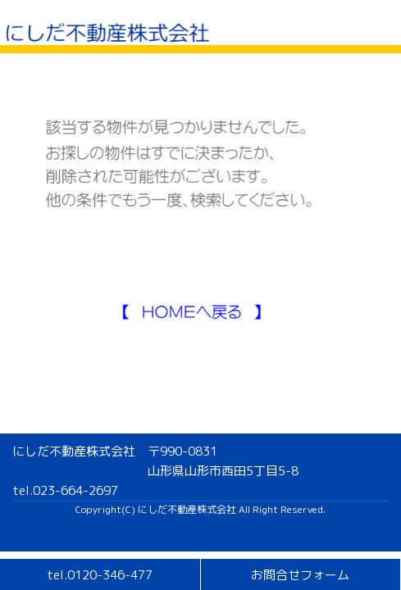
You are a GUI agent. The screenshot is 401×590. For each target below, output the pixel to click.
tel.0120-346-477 (100, 574)
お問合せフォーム (300, 574)
